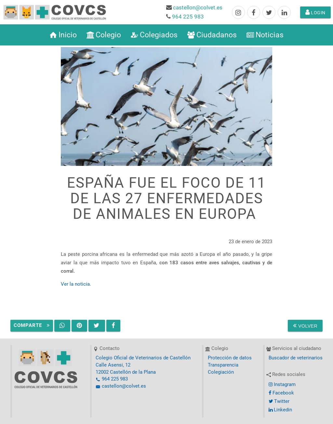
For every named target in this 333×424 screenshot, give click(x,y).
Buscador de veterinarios (296, 358)
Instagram (282, 384)
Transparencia (223, 365)
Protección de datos (230, 358)
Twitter (279, 401)
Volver (305, 325)
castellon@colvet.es (197, 7)
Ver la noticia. (76, 284)
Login (315, 12)
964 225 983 (188, 16)
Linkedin (280, 410)
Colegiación (221, 372)
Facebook (281, 393)
